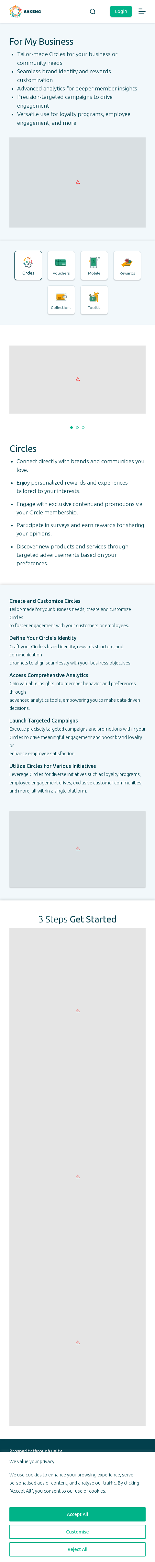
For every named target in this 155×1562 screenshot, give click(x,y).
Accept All (77, 1514)
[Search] (92, 11)
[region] (77, 1507)
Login (121, 11)
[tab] (28, 265)
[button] (71, 427)
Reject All (77, 1549)
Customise (77, 1532)
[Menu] (142, 11)
